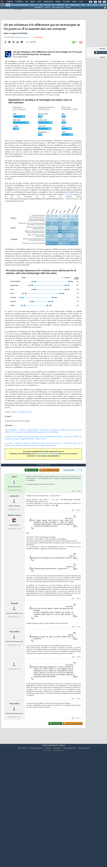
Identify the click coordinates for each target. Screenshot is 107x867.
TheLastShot (14, 679)
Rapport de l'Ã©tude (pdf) (21, 428)
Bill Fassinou (25, 53)
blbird (14, 524)
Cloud (32, 5)
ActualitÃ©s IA (38, 7)
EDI (67, 5)
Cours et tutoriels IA (58, 7)
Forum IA (47, 7)
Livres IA (68, 7)
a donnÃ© (68, 210)
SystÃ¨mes (103, 5)
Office (89, 5)
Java (53, 5)
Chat (39, 2)
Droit (74, 2)
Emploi (58, 2)
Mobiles (95, 5)
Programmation (74, 5)
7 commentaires (38, 53)
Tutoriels (19, 2)
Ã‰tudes (66, 2)
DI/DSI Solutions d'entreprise (19, 5)
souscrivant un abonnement (48, 470)
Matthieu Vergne (14, 562)
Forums (10, 2)
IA (36, 5)
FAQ (26, 2)
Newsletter (48, 2)
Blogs (32, 2)
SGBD (83, 5)
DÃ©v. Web (60, 5)
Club (81, 2)
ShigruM (14, 650)
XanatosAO (14, 543)
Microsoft (47, 5)
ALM (41, 5)
